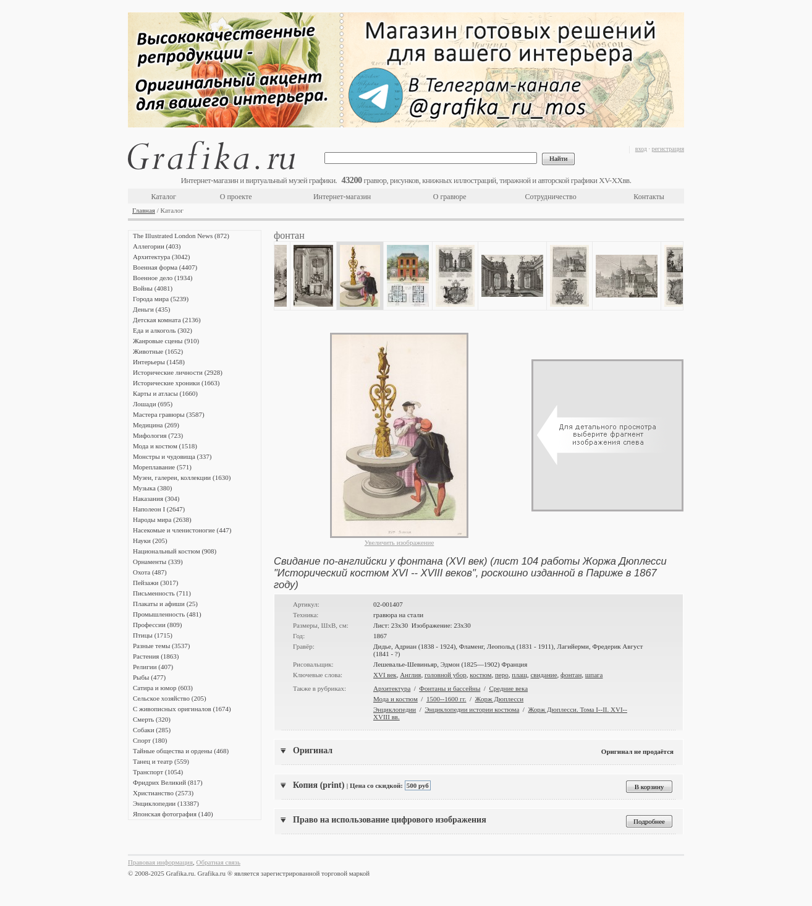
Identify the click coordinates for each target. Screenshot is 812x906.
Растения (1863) (156, 656)
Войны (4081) (152, 288)
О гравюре (450, 196)
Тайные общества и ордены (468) (181, 750)
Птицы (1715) (152, 635)
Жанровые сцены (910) (166, 340)
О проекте (236, 196)
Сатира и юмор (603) (163, 687)
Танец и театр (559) (161, 761)
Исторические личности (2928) (177, 372)
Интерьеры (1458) (159, 361)
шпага (594, 674)
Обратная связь (218, 862)
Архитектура (391, 688)
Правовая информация (160, 862)
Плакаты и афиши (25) (165, 603)
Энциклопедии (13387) (166, 803)
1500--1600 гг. (446, 699)
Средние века (508, 688)
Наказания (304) (156, 498)
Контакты (648, 196)
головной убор (446, 674)
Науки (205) (150, 540)
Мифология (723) (158, 435)
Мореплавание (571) (162, 467)
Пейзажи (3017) (156, 582)
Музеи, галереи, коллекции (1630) (181, 477)
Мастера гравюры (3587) (169, 414)
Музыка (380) (152, 488)
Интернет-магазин (342, 196)
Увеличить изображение (399, 542)
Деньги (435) (151, 309)
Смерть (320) (152, 719)
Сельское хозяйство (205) (169, 698)
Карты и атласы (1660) (165, 393)
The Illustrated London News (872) (181, 235)
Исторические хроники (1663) (176, 383)
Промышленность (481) (167, 614)
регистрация (667, 148)
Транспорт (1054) (158, 772)
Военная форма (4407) (165, 267)
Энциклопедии (394, 709)
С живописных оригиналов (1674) (182, 708)
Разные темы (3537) (161, 645)
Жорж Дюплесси (499, 699)
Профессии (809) (157, 624)
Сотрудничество (551, 196)
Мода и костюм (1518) (165, 446)
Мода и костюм (395, 699)
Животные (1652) (158, 351)
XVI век (385, 674)
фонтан (571, 674)
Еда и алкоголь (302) (162, 330)
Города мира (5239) (160, 298)
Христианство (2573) (163, 793)
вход (641, 148)
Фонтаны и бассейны (449, 688)
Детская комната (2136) (167, 319)
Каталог (163, 196)
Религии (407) (153, 666)
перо (502, 674)
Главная (143, 210)
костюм (480, 674)
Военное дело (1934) (162, 277)
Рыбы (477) (149, 677)
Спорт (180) (150, 740)
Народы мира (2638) (162, 519)
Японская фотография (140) (173, 814)
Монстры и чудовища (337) (172, 456)
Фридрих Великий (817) (168, 782)
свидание (543, 674)
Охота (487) (150, 572)
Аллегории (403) (156, 246)
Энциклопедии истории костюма (472, 709)
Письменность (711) (162, 593)
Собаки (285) (152, 729)
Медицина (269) (156, 425)
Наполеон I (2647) (159, 509)
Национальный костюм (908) (174, 551)
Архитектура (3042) (161, 256)
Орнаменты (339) (158, 561)
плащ (519, 674)
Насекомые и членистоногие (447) (182, 530)
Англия (410, 674)
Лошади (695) (152, 404)
